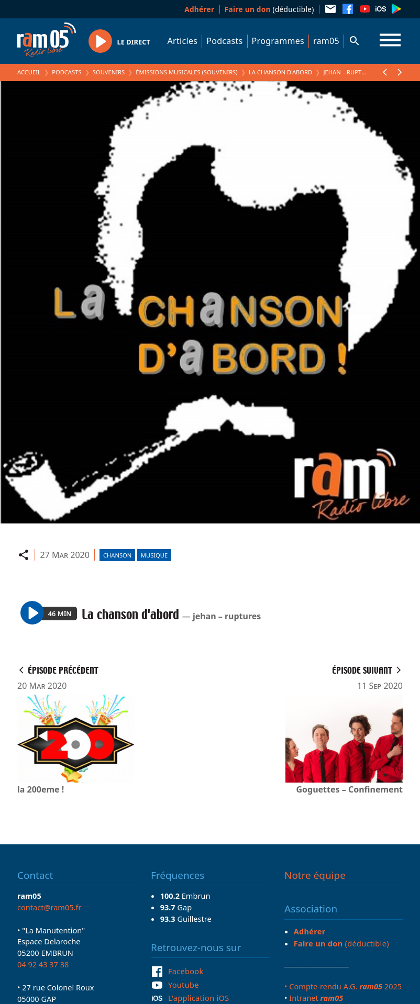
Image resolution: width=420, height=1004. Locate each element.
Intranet (316, 997)
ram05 (326, 41)
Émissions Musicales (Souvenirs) (186, 72)
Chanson (117, 555)
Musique (154, 555)
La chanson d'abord (280, 72)
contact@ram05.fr (49, 907)
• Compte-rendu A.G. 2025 (343, 986)
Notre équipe (315, 875)
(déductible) (269, 9)
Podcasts (224, 41)
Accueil (29, 72)
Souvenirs (109, 72)
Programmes (278, 41)
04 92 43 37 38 (43, 964)
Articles (183, 41)
